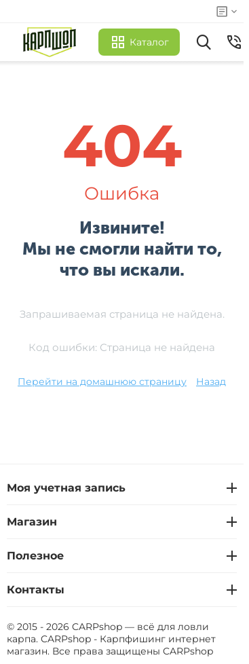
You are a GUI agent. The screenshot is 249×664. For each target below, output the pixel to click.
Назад (211, 381)
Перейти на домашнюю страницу (102, 381)
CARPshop (188, 651)
